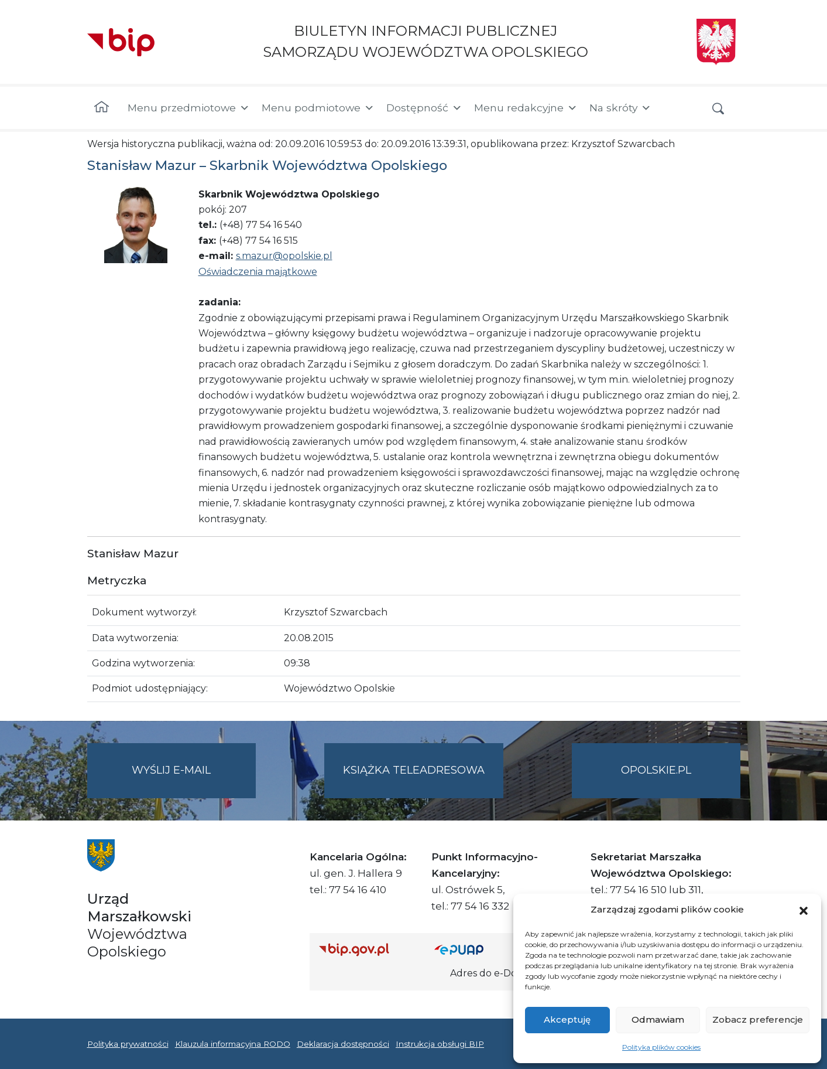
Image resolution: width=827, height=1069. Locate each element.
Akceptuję (567, 1019)
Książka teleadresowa (414, 770)
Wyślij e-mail (194, 779)
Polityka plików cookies (661, 1047)
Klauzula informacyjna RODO (232, 1043)
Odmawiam (658, 1019)
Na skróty (620, 108)
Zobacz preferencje (757, 1019)
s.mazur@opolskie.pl (284, 255)
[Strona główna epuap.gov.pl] (472, 949)
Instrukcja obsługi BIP (440, 1043)
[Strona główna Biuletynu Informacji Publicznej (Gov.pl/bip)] (367, 949)
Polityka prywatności (128, 1043)
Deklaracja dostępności (343, 1043)
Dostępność (424, 108)
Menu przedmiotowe (189, 108)
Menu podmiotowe (318, 108)
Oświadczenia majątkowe (257, 271)
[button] (803, 909)
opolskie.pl (656, 770)
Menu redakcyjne (526, 108)
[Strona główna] (101, 108)
